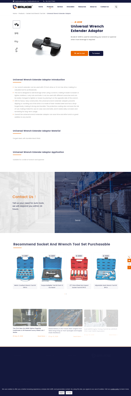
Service (60, 7)
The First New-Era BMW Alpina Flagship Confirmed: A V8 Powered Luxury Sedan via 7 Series (28, 330)
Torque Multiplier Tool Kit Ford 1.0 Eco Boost (52, 287)
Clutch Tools (17, 368)
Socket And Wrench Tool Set (35, 13)
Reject (62, 393)
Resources (82, 7)
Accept (69, 393)
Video (69, 368)
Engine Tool (16, 359)
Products (50, 7)
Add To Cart (79, 53)
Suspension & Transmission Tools (24, 365)
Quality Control (51, 368)
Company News (72, 359)
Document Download (74, 365)
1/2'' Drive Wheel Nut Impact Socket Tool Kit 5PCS (79, 287)
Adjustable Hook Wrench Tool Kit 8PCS (106, 287)
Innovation (70, 7)
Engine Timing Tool (19, 362)
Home (40, 7)
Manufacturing (51, 365)
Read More (42, 337)
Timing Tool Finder (21, 381)
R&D (47, 362)
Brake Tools (16, 375)
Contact (96, 53)
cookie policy (114, 389)
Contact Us (104, 7)
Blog (68, 362)
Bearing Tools (17, 372)
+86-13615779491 (50, 1)
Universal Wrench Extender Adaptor (59, 13)
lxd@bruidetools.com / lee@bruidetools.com (27, 1)
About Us (93, 7)
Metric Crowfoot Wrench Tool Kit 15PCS (25, 287)
